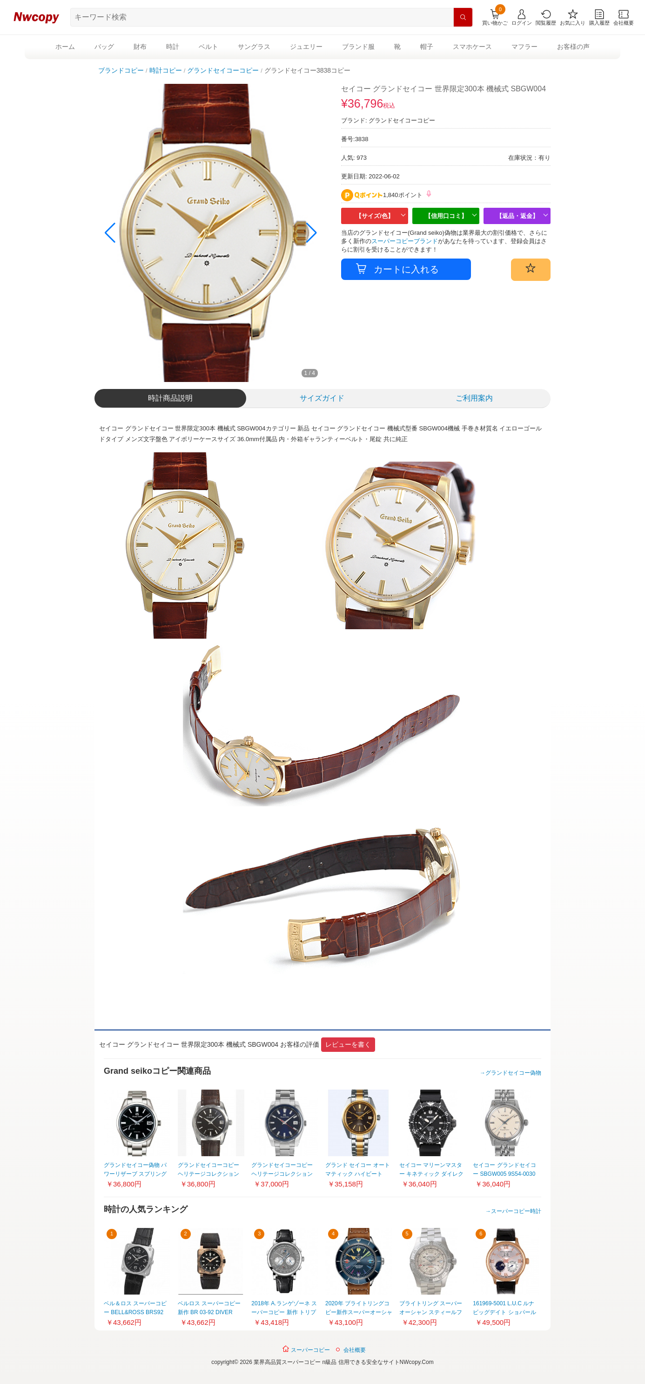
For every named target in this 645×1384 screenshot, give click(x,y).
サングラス (254, 46)
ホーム (65, 46)
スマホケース (472, 46)
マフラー (524, 46)
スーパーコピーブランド (404, 241)
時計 (172, 46)
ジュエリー (306, 46)
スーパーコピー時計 (516, 1211)
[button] (311, 233)
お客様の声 (573, 46)
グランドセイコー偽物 (513, 1073)
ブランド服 (358, 46)
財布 (140, 46)
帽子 (426, 46)
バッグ (104, 46)
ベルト (208, 46)
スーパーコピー (306, 1349)
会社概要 (354, 1350)
